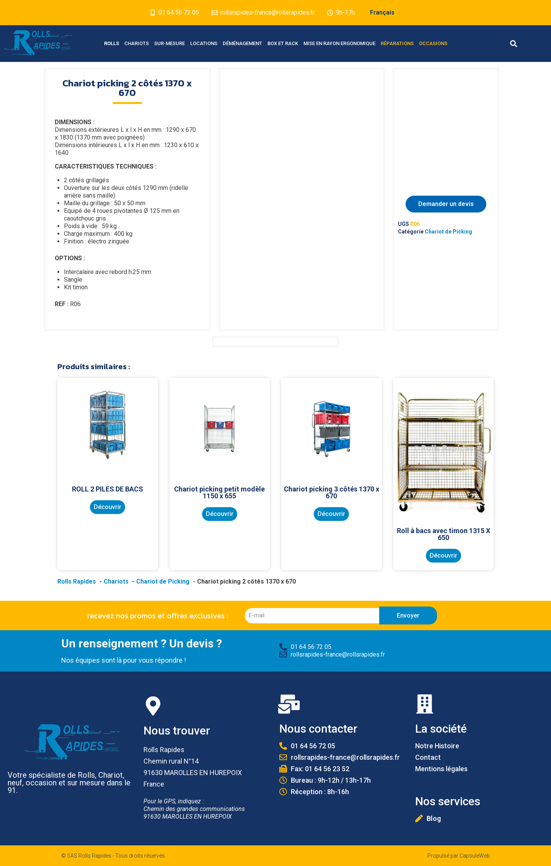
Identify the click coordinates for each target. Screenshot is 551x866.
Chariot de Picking (448, 232)
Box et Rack (282, 43)
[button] (513, 43)
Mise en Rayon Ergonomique (339, 43)
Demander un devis (446, 204)
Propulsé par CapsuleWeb (458, 856)
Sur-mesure (169, 43)
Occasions (433, 43)
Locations (203, 43)
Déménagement (242, 43)
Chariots (136, 43)
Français (382, 12)
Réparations (397, 43)
